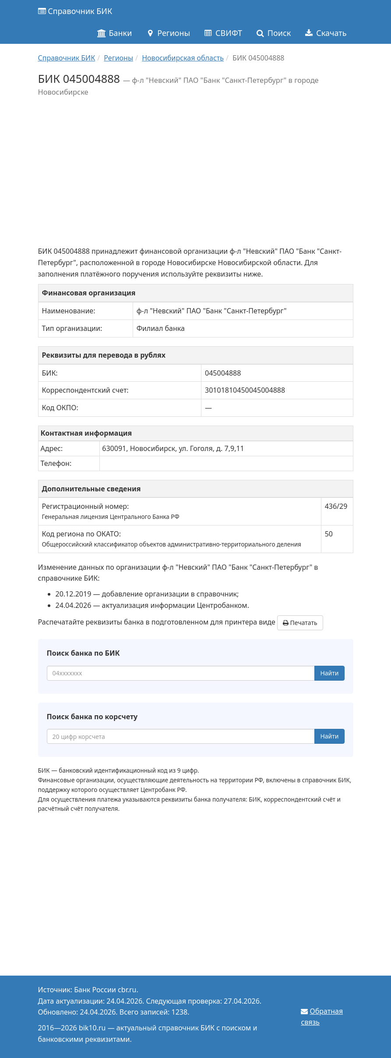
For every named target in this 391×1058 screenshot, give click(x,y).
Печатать (300, 622)
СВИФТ (222, 33)
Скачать (325, 33)
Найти (329, 673)
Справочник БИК (75, 11)
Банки (114, 33)
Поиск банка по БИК (83, 653)
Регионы (167, 33)
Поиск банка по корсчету (92, 716)
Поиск (273, 33)
